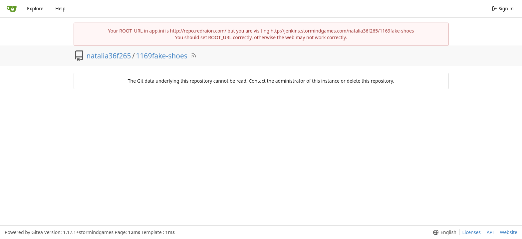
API (490, 232)
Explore (35, 8)
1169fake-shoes (161, 55)
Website (508, 232)
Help (60, 8)
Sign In (503, 8)
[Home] (12, 9)
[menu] (443, 232)
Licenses (471, 232)
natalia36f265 (109, 55)
